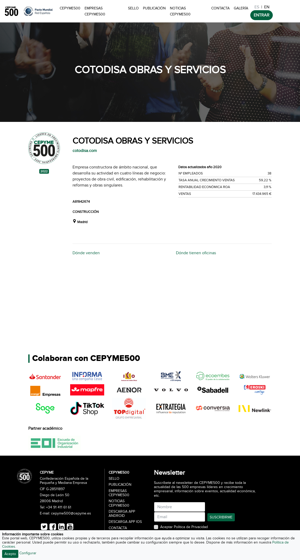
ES (256, 7)
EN (266, 7)
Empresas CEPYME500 (95, 11)
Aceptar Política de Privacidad (184, 527)
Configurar (27, 553)
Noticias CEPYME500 (180, 11)
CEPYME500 (70, 8)
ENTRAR (261, 15)
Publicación (154, 8)
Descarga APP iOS (125, 522)
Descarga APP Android (122, 514)
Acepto (10, 554)
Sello (133, 8)
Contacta (220, 8)
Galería (241, 8)
